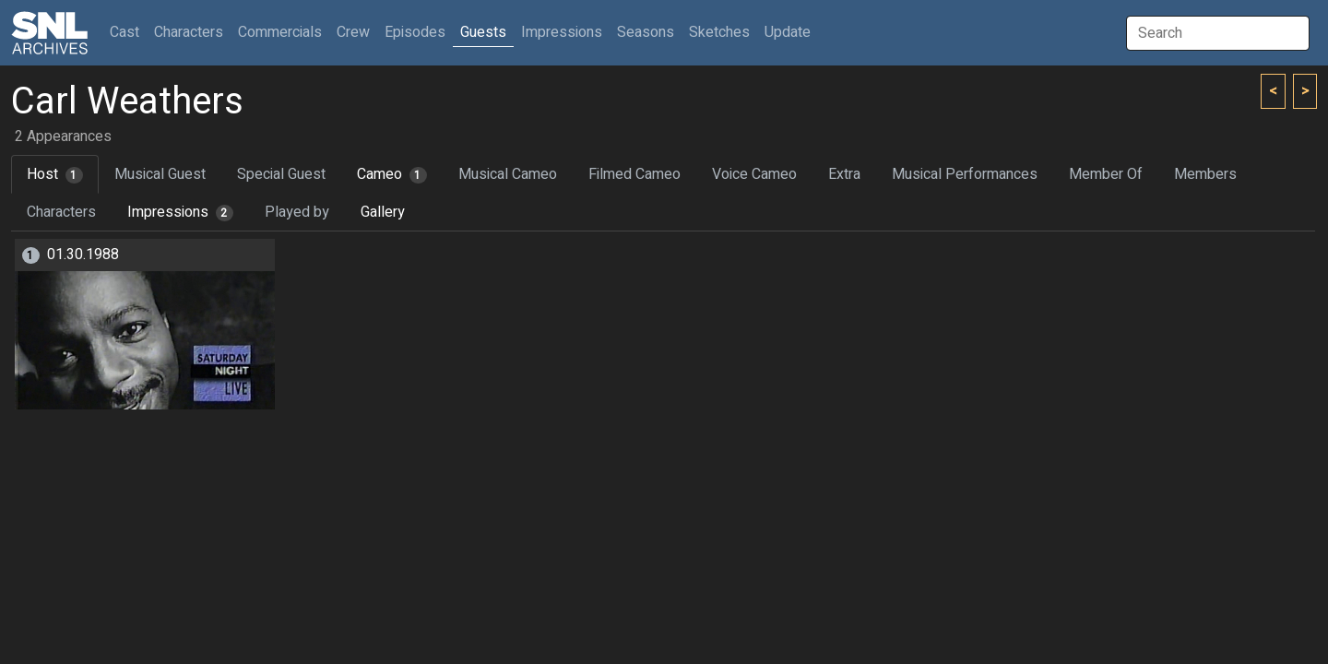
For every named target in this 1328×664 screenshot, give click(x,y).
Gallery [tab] (383, 212)
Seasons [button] (645, 32)
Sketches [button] (719, 32)
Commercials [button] (280, 32)
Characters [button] (188, 32)
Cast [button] (128, 31)
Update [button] (788, 32)
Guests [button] (483, 32)
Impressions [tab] (180, 212)
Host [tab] (55, 174)
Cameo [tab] (392, 174)
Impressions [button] (561, 32)
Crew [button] (353, 32)
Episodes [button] (415, 32)
